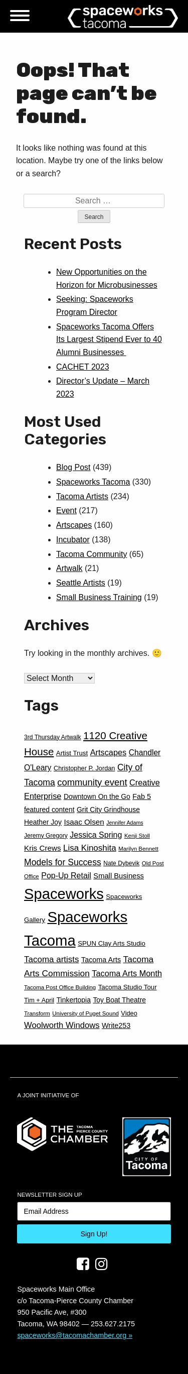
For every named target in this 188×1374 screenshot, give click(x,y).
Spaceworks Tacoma (93, 482)
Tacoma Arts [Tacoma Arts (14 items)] (101, 960)
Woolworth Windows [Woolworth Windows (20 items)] (62, 1025)
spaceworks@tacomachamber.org (71, 1335)
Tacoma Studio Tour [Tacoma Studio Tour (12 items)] (127, 987)
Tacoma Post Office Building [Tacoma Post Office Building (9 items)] (60, 987)
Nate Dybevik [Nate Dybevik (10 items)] (121, 863)
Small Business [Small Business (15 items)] (118, 876)
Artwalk (69, 568)
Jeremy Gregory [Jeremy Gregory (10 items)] (46, 835)
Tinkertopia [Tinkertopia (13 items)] (74, 1000)
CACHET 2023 (82, 367)
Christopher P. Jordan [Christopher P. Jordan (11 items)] (84, 768)
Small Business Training (99, 597)
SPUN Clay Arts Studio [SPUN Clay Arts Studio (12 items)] (111, 943)
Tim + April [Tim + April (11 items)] (39, 1000)
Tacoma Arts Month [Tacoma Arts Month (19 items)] (127, 973)
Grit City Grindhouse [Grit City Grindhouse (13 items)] (108, 810)
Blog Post (73, 467)
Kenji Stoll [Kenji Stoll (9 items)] (137, 836)
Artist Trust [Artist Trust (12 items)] (72, 753)
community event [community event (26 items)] (92, 782)
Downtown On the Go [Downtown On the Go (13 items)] (97, 796)
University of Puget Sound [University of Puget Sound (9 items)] (85, 1013)
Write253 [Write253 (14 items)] (116, 1025)
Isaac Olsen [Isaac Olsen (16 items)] (84, 822)
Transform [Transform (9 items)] (37, 1013)
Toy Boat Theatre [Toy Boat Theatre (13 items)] (119, 1000)
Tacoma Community (91, 554)
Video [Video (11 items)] (129, 1013)
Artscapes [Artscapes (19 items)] (108, 752)
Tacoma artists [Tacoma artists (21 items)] (51, 959)
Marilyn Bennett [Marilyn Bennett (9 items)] (138, 849)
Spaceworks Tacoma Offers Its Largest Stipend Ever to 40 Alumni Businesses (109, 339)
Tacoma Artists (82, 496)
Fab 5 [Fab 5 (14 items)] (141, 796)
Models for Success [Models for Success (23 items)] (62, 862)
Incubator (73, 539)
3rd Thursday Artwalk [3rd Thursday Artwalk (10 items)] (52, 737)
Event (66, 510)
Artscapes (74, 525)
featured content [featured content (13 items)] (49, 810)
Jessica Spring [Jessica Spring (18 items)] (96, 834)
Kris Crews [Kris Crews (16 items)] (42, 848)
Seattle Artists (80, 583)
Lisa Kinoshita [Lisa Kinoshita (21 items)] (89, 848)
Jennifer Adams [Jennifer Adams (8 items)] (124, 823)
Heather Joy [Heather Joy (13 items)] (43, 822)
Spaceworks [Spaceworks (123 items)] (64, 894)
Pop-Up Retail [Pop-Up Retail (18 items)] (66, 875)
